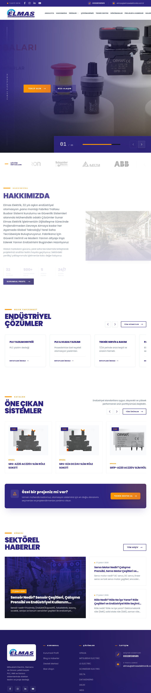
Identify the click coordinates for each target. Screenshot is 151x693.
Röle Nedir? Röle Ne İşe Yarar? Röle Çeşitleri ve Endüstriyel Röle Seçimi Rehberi (116, 603)
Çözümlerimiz (87, 13)
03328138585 (96, 3)
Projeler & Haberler (134, 13)
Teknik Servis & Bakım (113, 342)
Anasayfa (49, 13)
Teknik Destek (102, 13)
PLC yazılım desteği (22, 342)
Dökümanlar (117, 13)
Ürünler (74, 13)
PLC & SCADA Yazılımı (67, 342)
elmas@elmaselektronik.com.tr (128, 3)
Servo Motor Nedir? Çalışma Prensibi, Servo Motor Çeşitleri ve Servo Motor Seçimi (115, 570)
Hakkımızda (61, 13)
